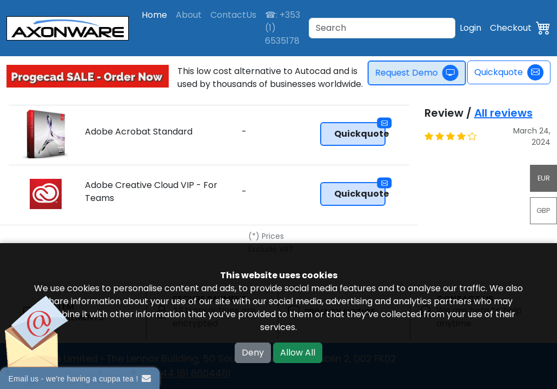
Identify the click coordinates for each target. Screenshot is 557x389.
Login (470, 28)
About (189, 15)
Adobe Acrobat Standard (139, 131)
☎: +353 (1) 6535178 (282, 28)
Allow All (297, 352)
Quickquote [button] (360, 131)
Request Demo (420, 73)
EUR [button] (544, 178)
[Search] (382, 28)
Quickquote (508, 72)
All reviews (503, 112)
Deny (253, 352)
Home (154, 15)
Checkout (511, 28)
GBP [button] (543, 210)
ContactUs (233, 15)
